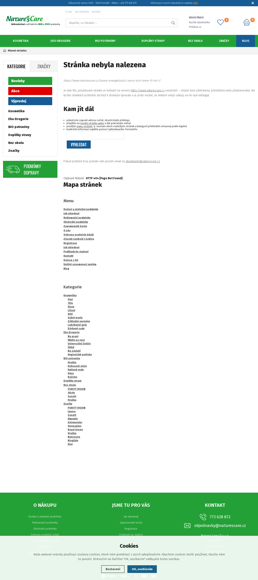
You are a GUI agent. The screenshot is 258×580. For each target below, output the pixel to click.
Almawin (73, 418)
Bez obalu (195, 41)
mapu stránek (84, 126)
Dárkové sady (76, 328)
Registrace (131, 528)
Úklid (71, 347)
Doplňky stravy (153, 41)
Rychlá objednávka (199, 22)
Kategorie (16, 66)
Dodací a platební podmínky (45, 516)
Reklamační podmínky (45, 522)
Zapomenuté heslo (131, 522)
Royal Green (75, 429)
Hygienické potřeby (80, 354)
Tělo (70, 303)
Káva (71, 373)
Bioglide (73, 440)
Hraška (72, 362)
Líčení (71, 310)
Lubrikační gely (77, 325)
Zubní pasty (75, 317)
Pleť (70, 299)
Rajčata (72, 377)
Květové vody (76, 369)
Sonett (72, 396)
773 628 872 (220, 516)
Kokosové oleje (77, 366)
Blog (245, 41)
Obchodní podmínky (45, 528)
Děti (70, 314)
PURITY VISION (76, 389)
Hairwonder (75, 422)
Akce (15, 91)
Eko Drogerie (61, 41)
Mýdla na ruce (76, 340)
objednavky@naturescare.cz (143, 161)
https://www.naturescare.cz (148, 90)
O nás (69, 11)
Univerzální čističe (79, 343)
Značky (224, 41)
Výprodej (18, 101)
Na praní (73, 336)
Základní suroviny (79, 321)
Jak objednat (82, 11)
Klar (70, 444)
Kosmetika (20, 41)
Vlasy (71, 306)
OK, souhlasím (142, 569)
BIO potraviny (105, 41)
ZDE (195, 3)
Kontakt (96, 11)
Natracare (74, 437)
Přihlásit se (195, 27)
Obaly (71, 392)
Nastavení (112, 569)
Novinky (18, 81)
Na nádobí (74, 351)
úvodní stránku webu (92, 123)
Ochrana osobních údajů (45, 534)
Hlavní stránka (15, 50)
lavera (72, 411)
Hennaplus (74, 426)
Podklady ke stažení (131, 534)
